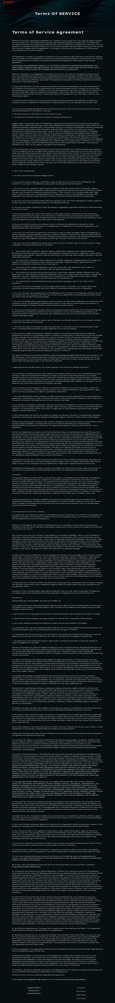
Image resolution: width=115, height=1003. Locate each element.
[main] (57, 13)
